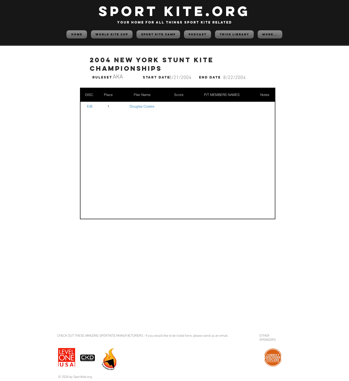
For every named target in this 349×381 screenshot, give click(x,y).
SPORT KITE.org (174, 11)
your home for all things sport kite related (174, 22)
